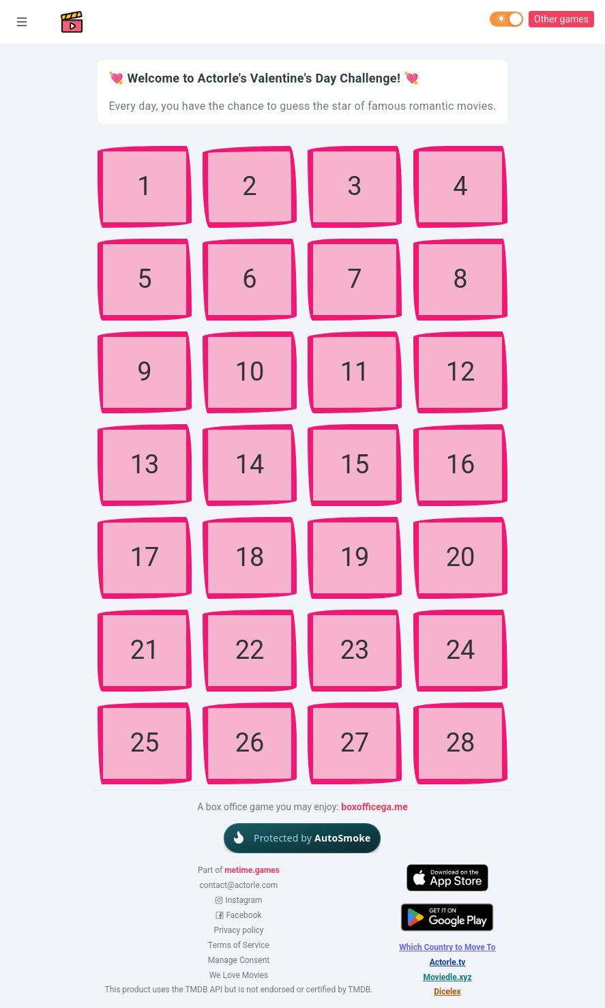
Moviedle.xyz (447, 977)
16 (460, 464)
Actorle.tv (448, 962)
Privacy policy (238, 930)
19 (355, 557)
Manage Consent (239, 960)
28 (460, 743)
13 (145, 464)
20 (460, 557)
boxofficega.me (374, 806)
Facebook (238, 915)
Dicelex (447, 992)
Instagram (238, 900)
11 (355, 372)
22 (250, 650)
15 (355, 464)
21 (145, 650)
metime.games (252, 870)
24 (460, 650)
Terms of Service (238, 945)
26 (250, 743)
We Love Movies (239, 975)
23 (355, 650)
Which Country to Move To (447, 947)
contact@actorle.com (239, 885)
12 (460, 372)
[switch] (506, 19)
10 (250, 372)
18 (250, 557)
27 (355, 743)
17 (145, 557)
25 (145, 743)
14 (250, 464)
